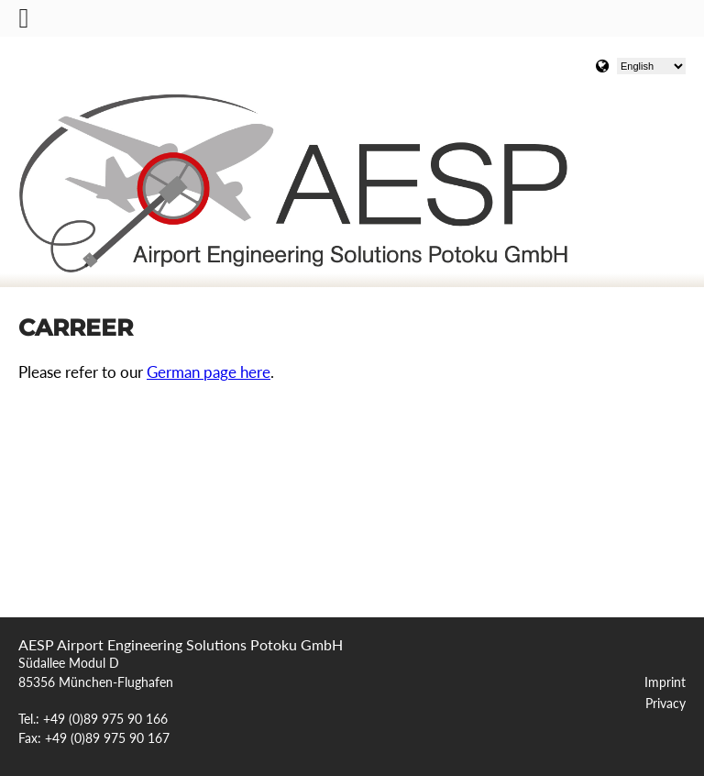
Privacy (665, 703)
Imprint (665, 682)
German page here (208, 372)
